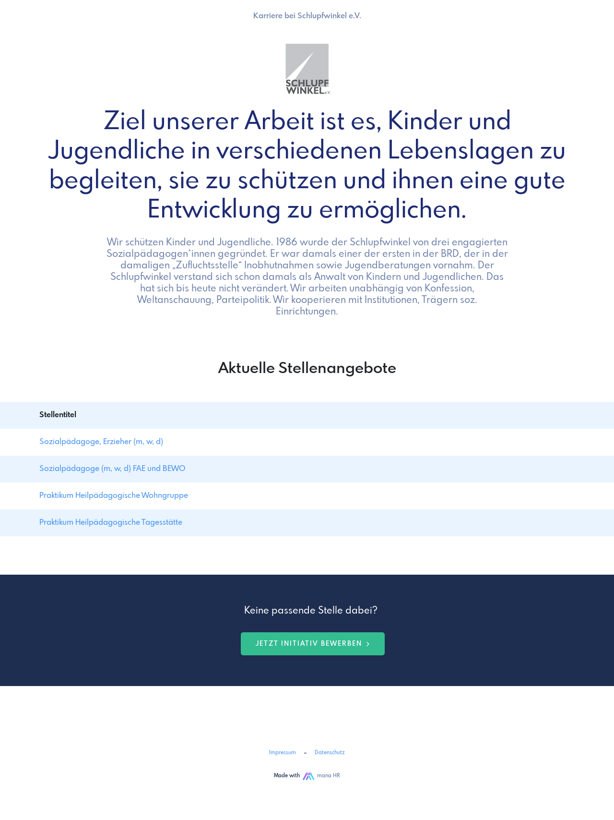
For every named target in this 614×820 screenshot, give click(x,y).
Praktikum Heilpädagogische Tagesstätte (110, 523)
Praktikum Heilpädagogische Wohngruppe (113, 496)
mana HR (328, 776)
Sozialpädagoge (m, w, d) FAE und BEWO (112, 469)
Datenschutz (330, 753)
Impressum (282, 753)
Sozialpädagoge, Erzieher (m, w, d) (101, 442)
